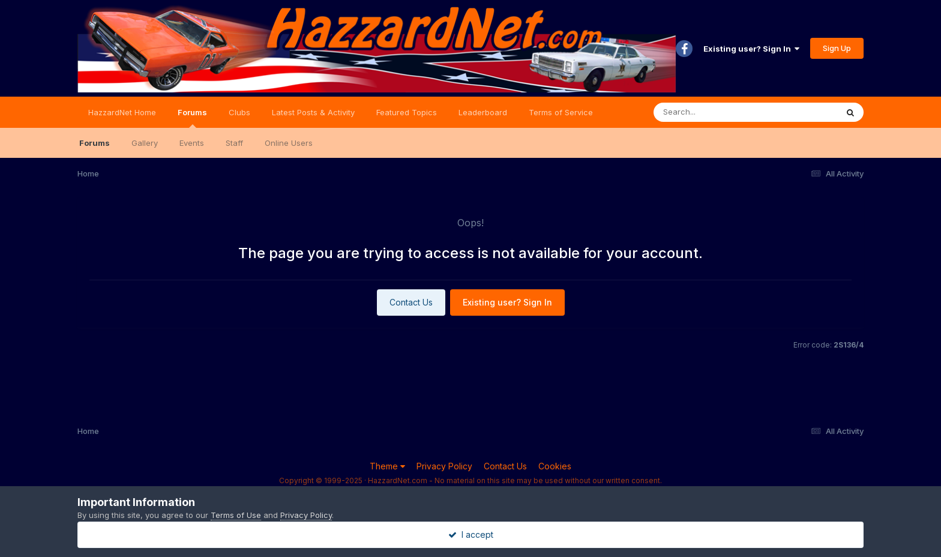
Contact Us (411, 302)
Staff (234, 143)
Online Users (289, 143)
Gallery (144, 143)
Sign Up (837, 48)
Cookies (554, 466)
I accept (470, 534)
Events (191, 143)
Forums (192, 117)
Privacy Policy (444, 466)
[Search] (713, 112)
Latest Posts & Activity (313, 112)
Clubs (239, 112)
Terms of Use (236, 515)
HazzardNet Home (122, 112)
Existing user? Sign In (751, 48)
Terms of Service (561, 112)
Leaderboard (482, 112)
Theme (387, 466)
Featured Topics (406, 112)
